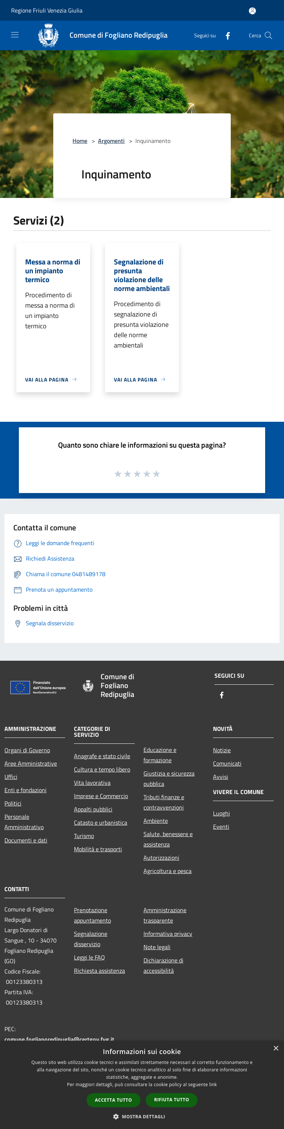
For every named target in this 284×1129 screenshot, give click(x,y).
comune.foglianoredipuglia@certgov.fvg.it (59, 1039)
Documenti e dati (25, 840)
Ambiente (155, 820)
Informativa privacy (167, 933)
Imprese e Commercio (101, 795)
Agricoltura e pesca (167, 870)
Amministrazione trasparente (164, 915)
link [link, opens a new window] (213, 1084)
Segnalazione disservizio (90, 938)
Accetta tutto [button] (113, 1100)
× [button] (275, 1048)
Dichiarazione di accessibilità (163, 965)
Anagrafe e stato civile (102, 756)
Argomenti (111, 140)
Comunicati (227, 763)
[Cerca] (268, 35)
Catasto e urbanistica (100, 822)
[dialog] (142, 1085)
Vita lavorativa (92, 782)
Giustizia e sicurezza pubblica (169, 778)
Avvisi (220, 776)
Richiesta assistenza (99, 970)
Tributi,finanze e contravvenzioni (163, 802)
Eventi (221, 826)
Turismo (84, 835)
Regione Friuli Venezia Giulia (46, 10)
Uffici (10, 776)
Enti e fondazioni (25, 790)
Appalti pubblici (93, 809)
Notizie (222, 750)
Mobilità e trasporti (98, 849)
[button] (142, 1116)
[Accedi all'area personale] (252, 11)
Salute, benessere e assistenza (168, 839)
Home (79, 140)
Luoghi (221, 813)
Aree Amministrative (30, 763)
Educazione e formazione (159, 754)
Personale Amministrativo (24, 821)
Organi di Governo (27, 750)
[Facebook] (224, 35)
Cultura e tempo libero (102, 769)
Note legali (156, 946)
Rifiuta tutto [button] (171, 1100)
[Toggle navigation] (14, 34)
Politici (12, 803)
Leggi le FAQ (89, 957)
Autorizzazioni (161, 857)
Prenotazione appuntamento (92, 915)
